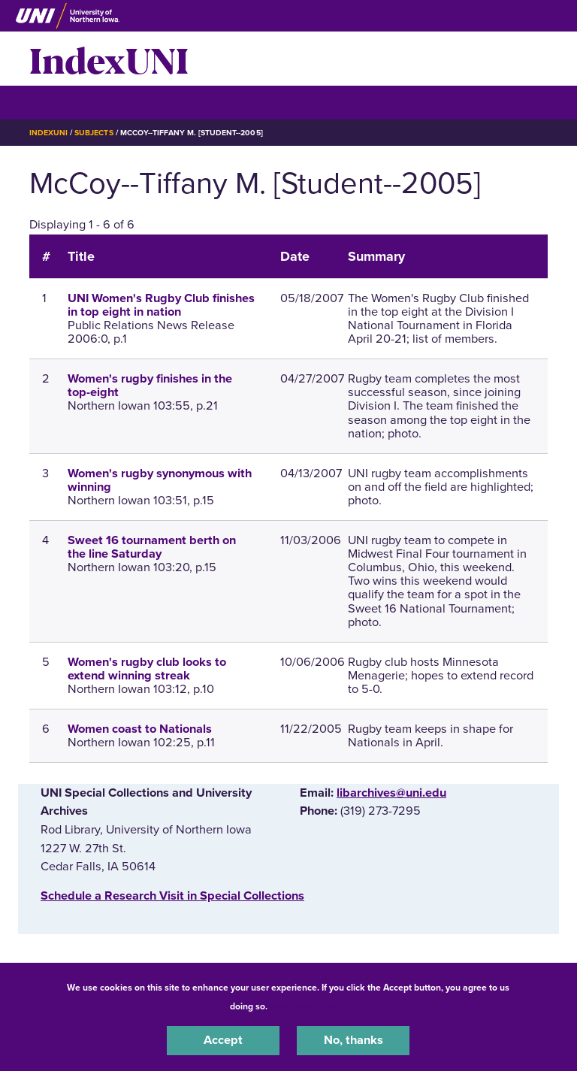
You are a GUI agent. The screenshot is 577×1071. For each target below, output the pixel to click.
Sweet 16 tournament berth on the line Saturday (152, 547)
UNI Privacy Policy (309, 1006)
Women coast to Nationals (140, 729)
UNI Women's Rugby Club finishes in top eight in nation (161, 305)
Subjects (93, 133)
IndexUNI (109, 58)
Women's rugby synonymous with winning (160, 480)
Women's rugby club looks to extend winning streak (147, 669)
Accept (223, 1040)
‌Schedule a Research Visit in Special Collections (172, 895)
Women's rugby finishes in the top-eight (150, 385)
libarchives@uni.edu (391, 792)
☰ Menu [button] (56, 101)
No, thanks (353, 1040)
